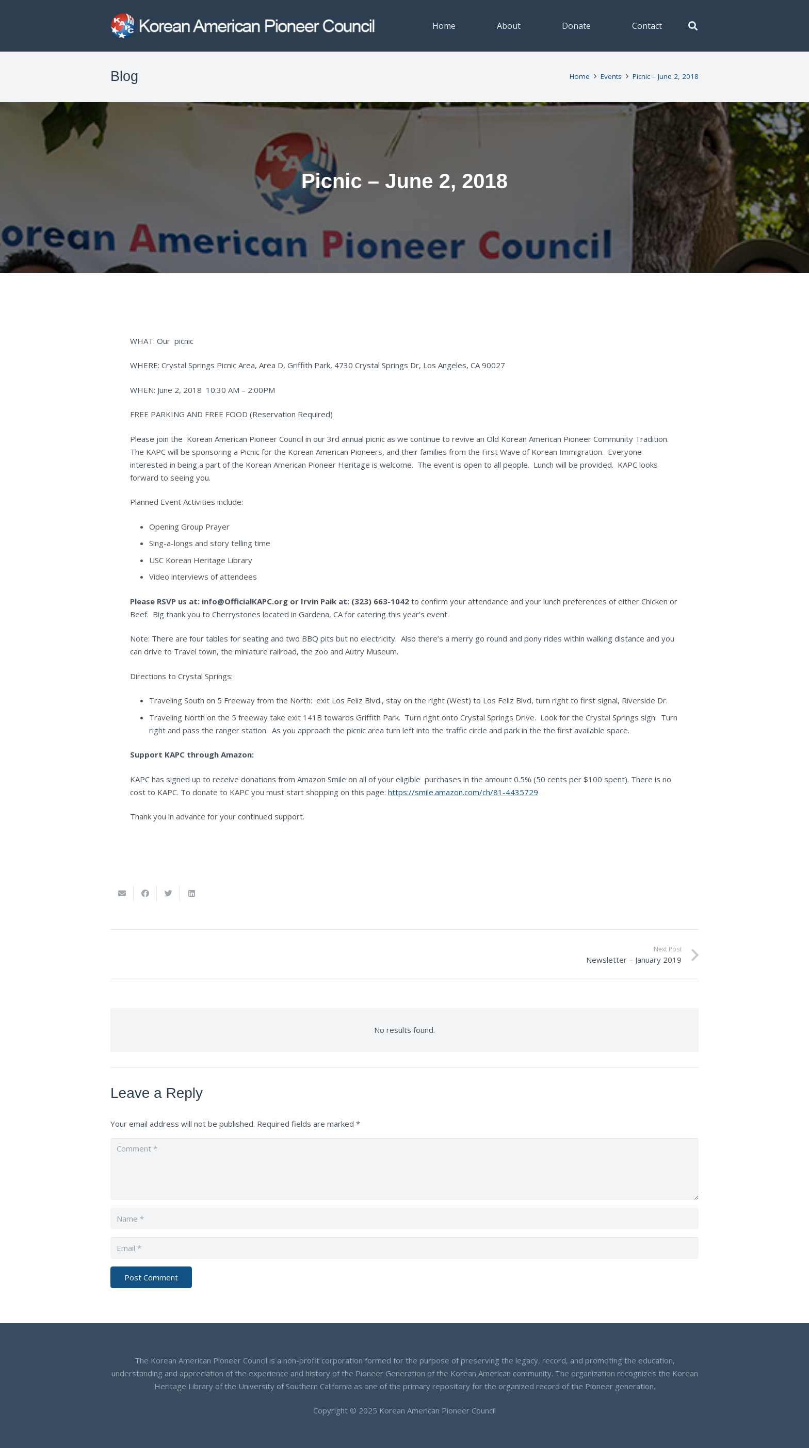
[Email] (404, 1248)
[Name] (404, 1218)
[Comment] (404, 1169)
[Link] (243, 25)
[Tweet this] (168, 893)
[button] (693, 26)
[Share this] (145, 893)
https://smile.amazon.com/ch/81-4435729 (463, 792)
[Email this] (122, 893)
